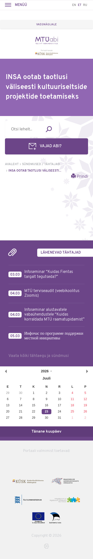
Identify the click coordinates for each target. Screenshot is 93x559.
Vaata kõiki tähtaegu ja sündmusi (38, 356)
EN (74, 5)
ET (79, 5)
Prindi (79, 176)
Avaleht (12, 164)
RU (85, 5)
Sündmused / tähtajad (41, 164)
